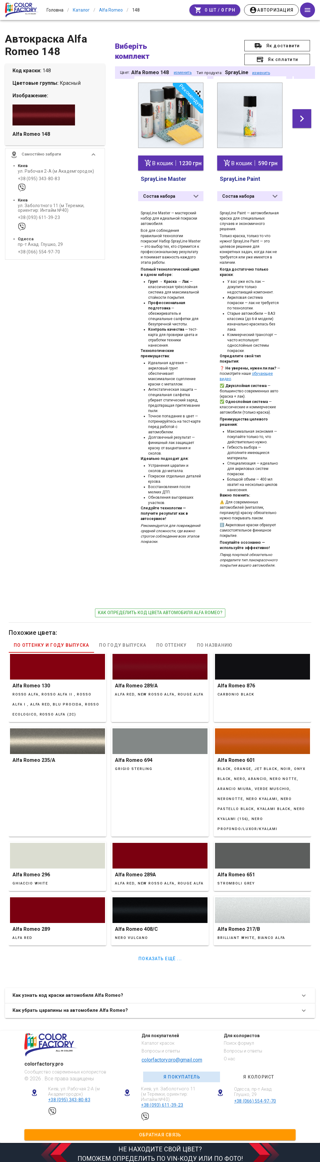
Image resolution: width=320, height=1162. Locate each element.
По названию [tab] (215, 642)
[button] (55, 160)
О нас (229, 1055)
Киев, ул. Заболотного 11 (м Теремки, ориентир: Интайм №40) (168, 1091)
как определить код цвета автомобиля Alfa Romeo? (160, 609)
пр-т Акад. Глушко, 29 (40, 250)
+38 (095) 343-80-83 (39, 184)
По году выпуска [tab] (122, 642)
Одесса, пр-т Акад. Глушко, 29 (253, 1089)
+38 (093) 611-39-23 (39, 223)
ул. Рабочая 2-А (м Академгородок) (56, 177)
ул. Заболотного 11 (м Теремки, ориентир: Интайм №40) (51, 213)
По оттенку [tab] (171, 642)
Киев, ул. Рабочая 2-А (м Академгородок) (74, 1088)
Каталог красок (158, 1040)
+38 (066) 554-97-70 (39, 257)
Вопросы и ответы (161, 1048)
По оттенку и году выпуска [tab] (51, 642)
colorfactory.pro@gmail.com (172, 1057)
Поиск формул (239, 1040)
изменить (183, 72)
